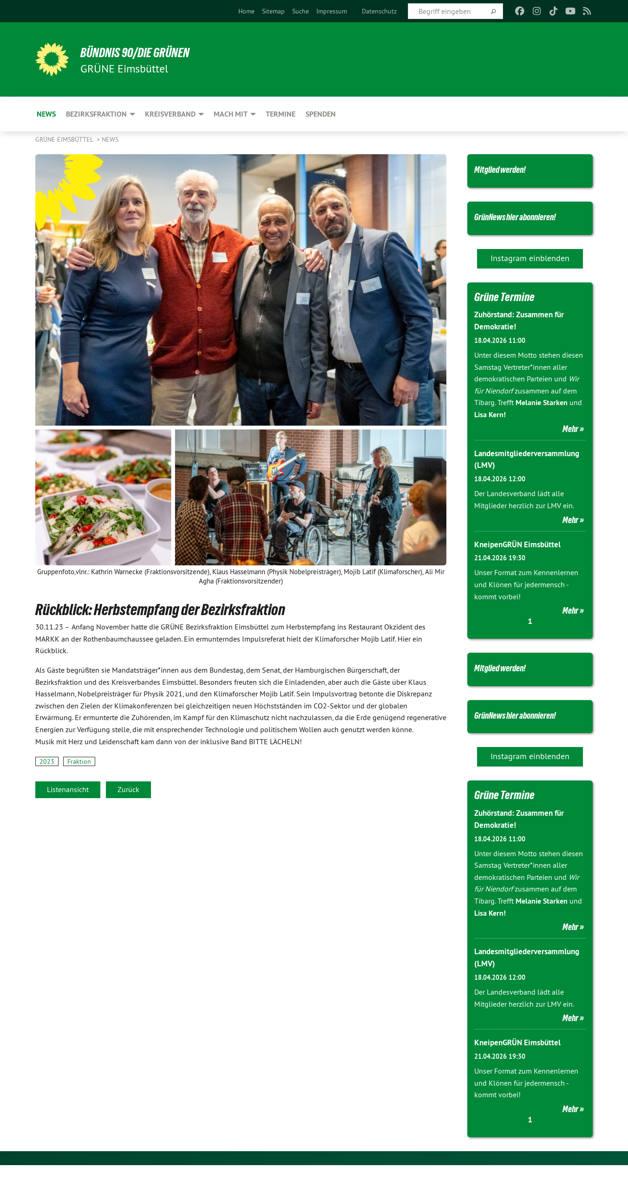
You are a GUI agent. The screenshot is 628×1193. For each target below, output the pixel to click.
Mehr (570, 443)
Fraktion (79, 761)
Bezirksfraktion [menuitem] (96, 114)
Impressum (331, 11)
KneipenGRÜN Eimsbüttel (519, 558)
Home (246, 11)
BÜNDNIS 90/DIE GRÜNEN (149, 52)
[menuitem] (246, 11)
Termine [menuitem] (280, 114)
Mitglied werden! (509, 168)
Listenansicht (68, 789)
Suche (300, 11)
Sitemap (273, 11)
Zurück (128, 789)
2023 (46, 761)
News (110, 139)
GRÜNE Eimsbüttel (65, 139)
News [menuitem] (46, 114)
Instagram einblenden (530, 273)
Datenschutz (379, 11)
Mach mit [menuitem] (231, 114)
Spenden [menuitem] (321, 114)
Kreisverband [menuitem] (170, 114)
